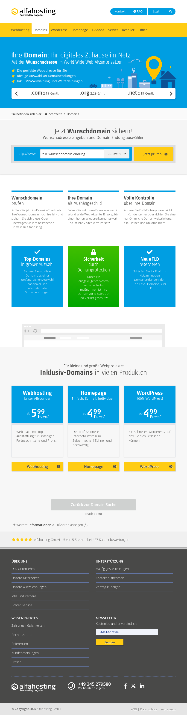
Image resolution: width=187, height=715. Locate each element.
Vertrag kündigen (108, 587)
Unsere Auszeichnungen (29, 587)
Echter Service (22, 605)
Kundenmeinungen (25, 653)
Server (113, 30)
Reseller (128, 30)
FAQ (137, 11)
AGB (134, 709)
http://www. (27, 153)
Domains (40, 30)
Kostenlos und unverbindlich (116, 623)
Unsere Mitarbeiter (25, 578)
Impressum (168, 709)
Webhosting (20, 30)
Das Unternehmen (25, 568)
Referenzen (20, 643)
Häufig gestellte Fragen (112, 568)
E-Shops (98, 30)
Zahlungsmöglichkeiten (28, 625)
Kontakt (120, 11)
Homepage (79, 30)
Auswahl (117, 154)
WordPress (59, 30)
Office (142, 30)
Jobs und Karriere (24, 596)
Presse (16, 662)
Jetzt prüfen (155, 154)
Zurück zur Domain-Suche (93, 504)
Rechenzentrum (23, 634)
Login (156, 11)
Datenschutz (148, 709)
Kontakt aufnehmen (110, 578)
